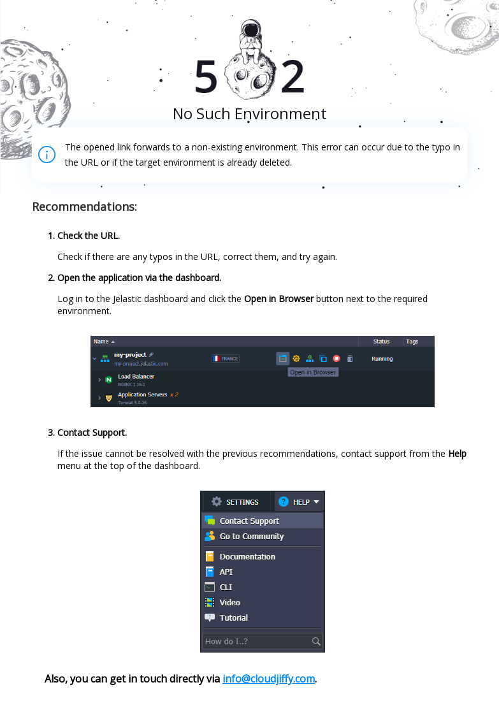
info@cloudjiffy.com (268, 679)
